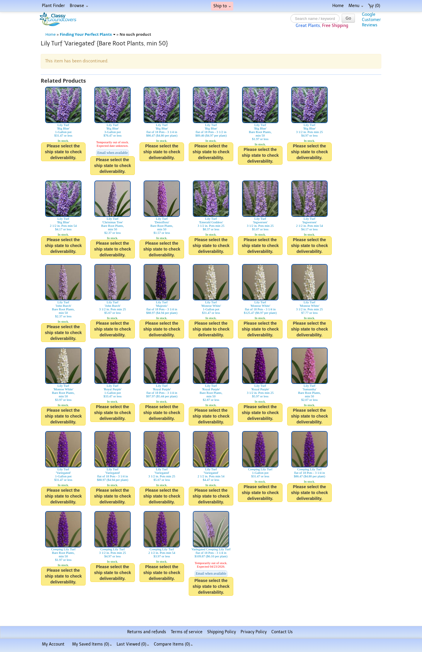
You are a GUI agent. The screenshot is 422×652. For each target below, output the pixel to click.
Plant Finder (53, 5)
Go (348, 18)
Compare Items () (173, 644)
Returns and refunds (146, 631)
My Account (53, 644)
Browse (79, 5)
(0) (374, 5)
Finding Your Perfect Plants (87, 34)
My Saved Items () (92, 644)
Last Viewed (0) (133, 644)
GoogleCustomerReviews (371, 20)
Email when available (112, 153)
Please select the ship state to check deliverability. (63, 152)
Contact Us (282, 631)
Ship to (222, 6)
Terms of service (187, 631)
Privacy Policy (254, 631)
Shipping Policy (221, 631)
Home (338, 5)
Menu (355, 5)
